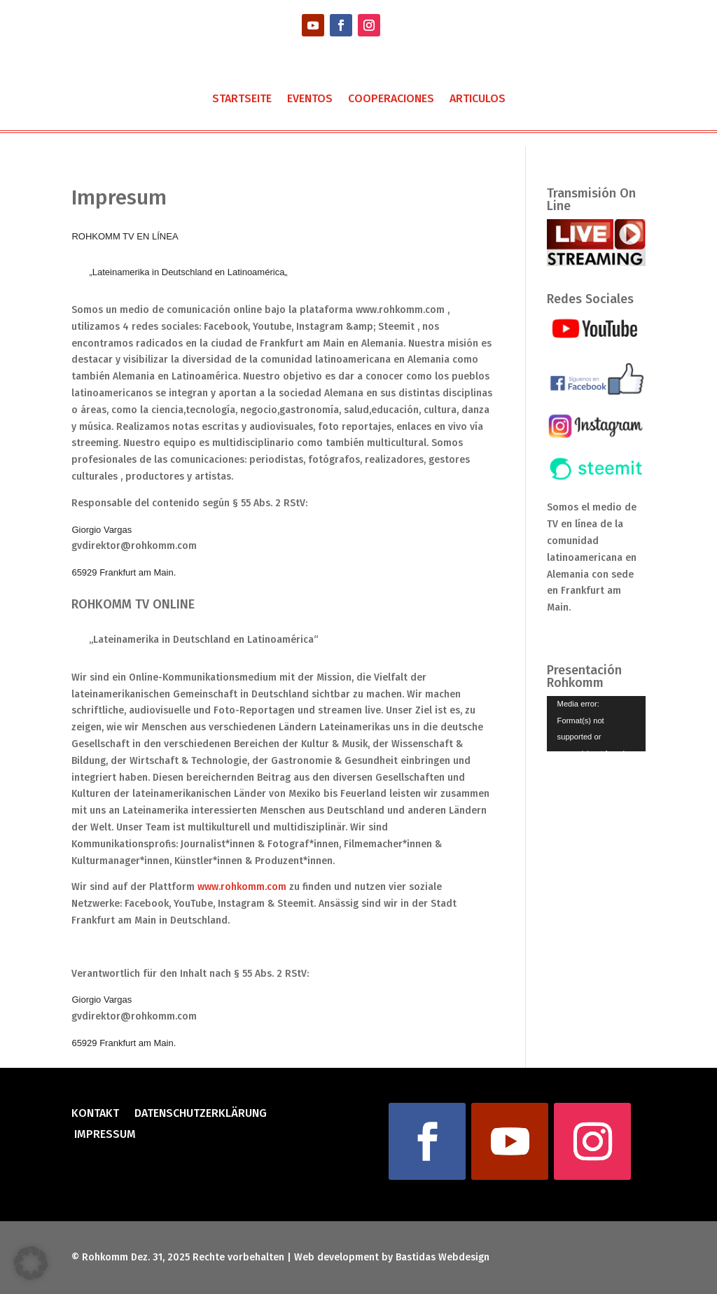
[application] (596, 723)
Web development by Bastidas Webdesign (391, 1257)
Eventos (310, 99)
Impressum (103, 1135)
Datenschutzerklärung (200, 1114)
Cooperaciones (391, 99)
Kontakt (95, 1114)
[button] (31, 1263)
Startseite (242, 99)
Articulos (478, 99)
